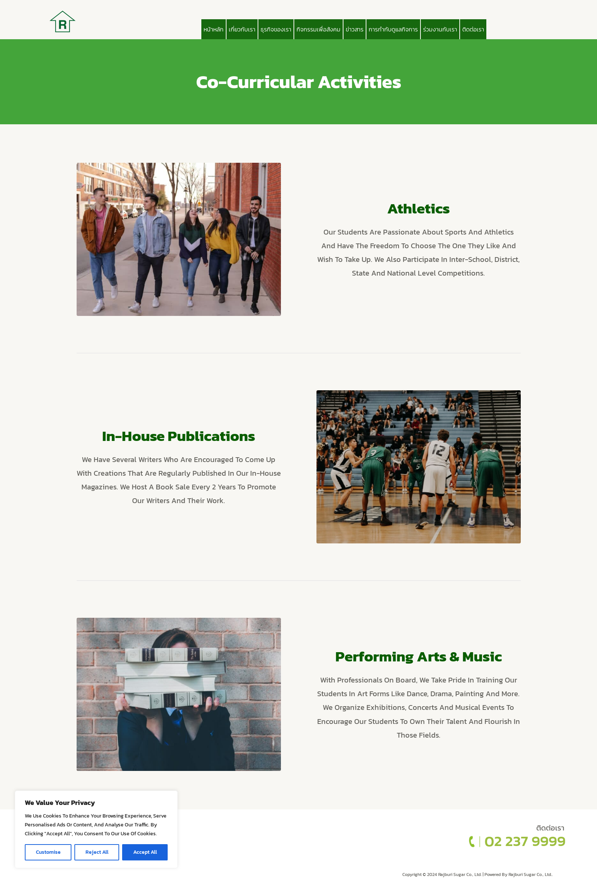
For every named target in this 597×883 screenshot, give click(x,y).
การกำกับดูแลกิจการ (393, 29)
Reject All (96, 852)
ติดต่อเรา (473, 29)
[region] (96, 829)
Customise (48, 852)
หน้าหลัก (214, 29)
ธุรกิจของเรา (276, 29)
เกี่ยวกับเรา (242, 29)
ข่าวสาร (354, 29)
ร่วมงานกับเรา (440, 29)
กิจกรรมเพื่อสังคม (318, 29)
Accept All (145, 852)
